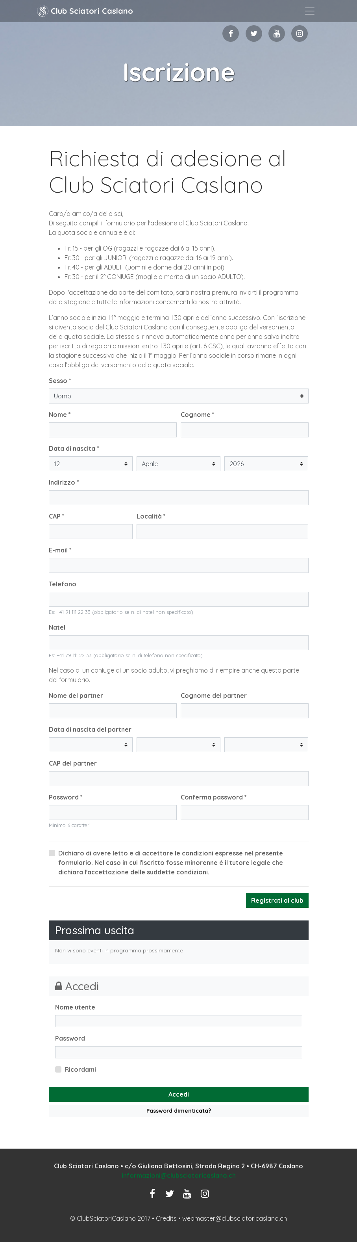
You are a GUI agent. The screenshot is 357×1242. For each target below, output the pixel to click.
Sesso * (60, 381)
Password (70, 1038)
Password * (66, 797)
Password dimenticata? (178, 1110)
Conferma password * (214, 797)
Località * (151, 516)
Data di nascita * (74, 448)
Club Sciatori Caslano (85, 11)
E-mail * (60, 550)
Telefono (62, 584)
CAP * (57, 516)
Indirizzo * (64, 482)
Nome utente (75, 1007)
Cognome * (198, 414)
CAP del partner (73, 763)
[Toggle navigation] (309, 11)
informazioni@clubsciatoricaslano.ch (179, 1175)
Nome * (60, 414)
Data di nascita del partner (90, 729)
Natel (57, 627)
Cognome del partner (214, 695)
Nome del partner (76, 695)
